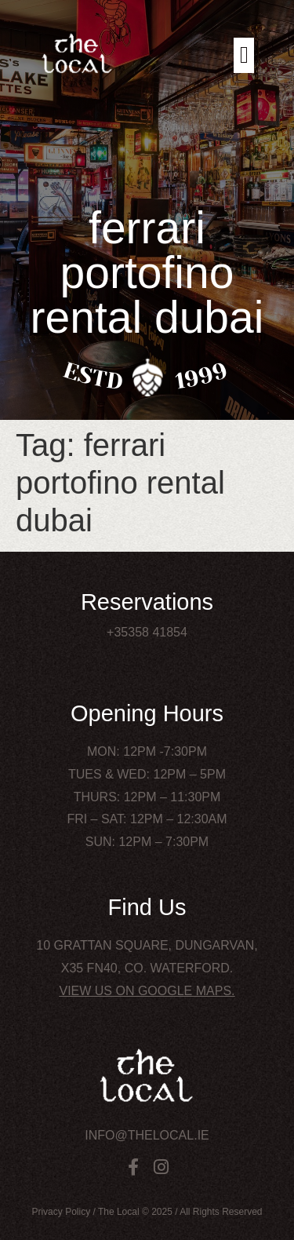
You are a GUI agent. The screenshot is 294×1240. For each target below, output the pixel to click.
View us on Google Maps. (146, 990)
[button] (244, 55)
